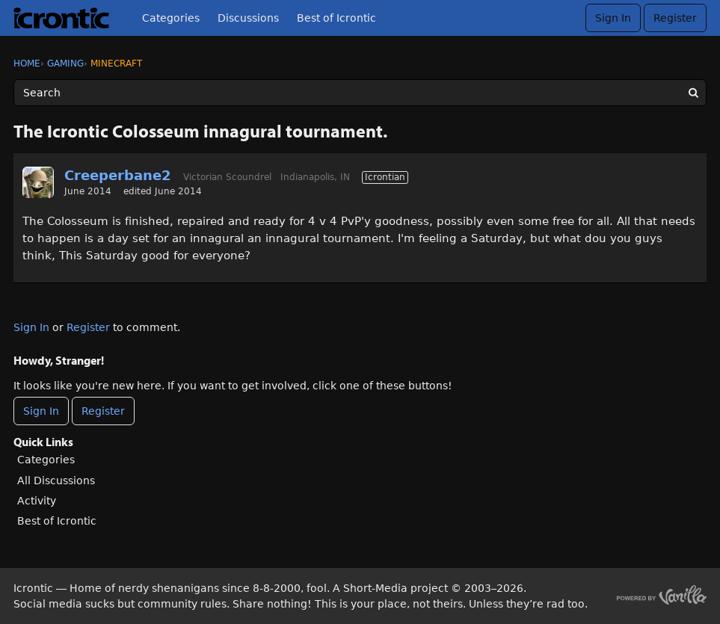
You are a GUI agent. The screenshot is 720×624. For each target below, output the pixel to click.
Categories (171, 18)
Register (675, 18)
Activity (36, 501)
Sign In (613, 18)
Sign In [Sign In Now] (41, 411)
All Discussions (56, 480)
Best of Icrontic (336, 18)
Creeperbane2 (117, 175)
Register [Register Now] (103, 411)
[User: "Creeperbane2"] (38, 182)
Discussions (248, 18)
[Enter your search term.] (360, 92)
